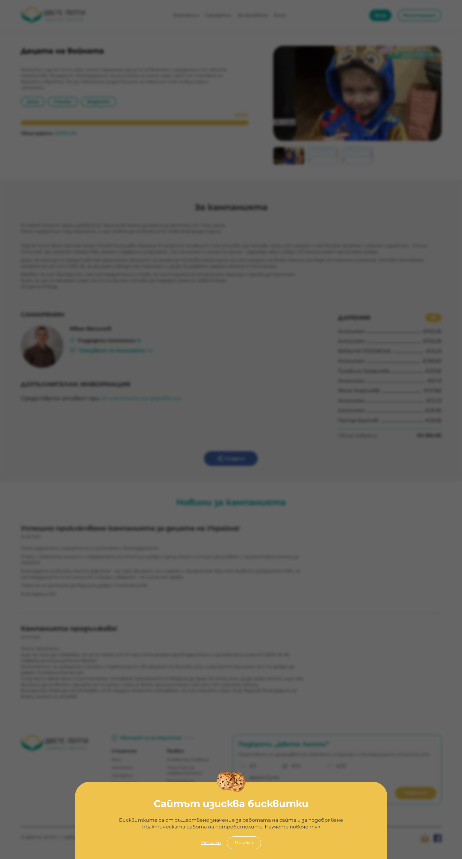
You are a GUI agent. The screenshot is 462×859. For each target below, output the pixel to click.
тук (315, 827)
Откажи (211, 842)
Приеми (244, 842)
